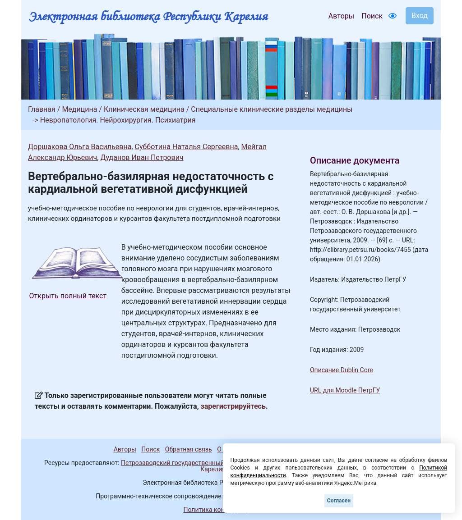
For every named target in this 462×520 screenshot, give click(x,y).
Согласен (339, 500)
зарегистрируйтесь (233, 406)
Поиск (372, 16)
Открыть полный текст (68, 296)
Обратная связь (188, 449)
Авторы (341, 16)
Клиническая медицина (144, 109)
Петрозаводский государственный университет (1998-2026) (210, 462)
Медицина (79, 109)
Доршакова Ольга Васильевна (79, 146)
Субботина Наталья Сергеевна (186, 146)
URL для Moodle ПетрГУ (345, 390)
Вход (419, 15)
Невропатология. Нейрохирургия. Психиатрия (118, 120)
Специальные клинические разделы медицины (271, 109)
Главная (41, 109)
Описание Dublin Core (341, 370)
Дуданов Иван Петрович (141, 157)
